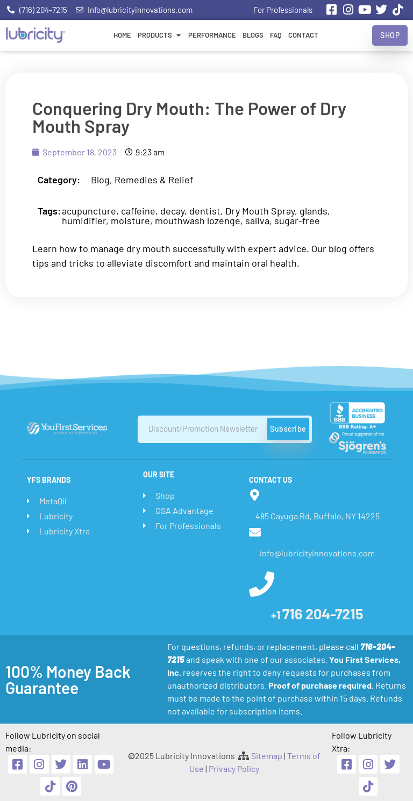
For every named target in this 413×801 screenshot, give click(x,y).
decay (172, 211)
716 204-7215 (317, 613)
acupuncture (89, 211)
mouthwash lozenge (197, 220)
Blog (100, 179)
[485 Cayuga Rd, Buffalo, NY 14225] (255, 495)
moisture (130, 220)
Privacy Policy (234, 768)
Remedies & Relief (154, 179)
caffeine (138, 211)
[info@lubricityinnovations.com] (255, 532)
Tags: (49, 211)
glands (313, 211)
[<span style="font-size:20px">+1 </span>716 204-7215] (261, 584)
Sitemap (266, 755)
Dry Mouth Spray (260, 211)
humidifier (84, 220)
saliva (257, 220)
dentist (204, 211)
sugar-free (297, 220)
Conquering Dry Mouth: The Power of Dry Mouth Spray (189, 117)
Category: (59, 179)
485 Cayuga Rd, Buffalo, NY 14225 (317, 516)
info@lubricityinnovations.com (317, 553)
